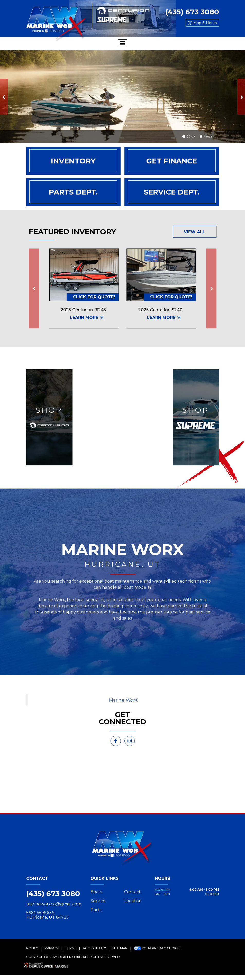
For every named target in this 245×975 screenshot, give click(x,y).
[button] (4, 97)
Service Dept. (171, 192)
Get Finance (171, 161)
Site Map (120, 948)
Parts (95, 909)
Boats (96, 891)
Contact (132, 891)
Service (97, 900)
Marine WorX (123, 700)
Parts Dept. (73, 192)
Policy (32, 948)
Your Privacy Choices (157, 948)
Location (133, 900)
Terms (70, 948)
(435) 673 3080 (53, 893)
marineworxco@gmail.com (53, 904)
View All (194, 231)
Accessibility (94, 948)
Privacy (51, 948)
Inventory (73, 161)
